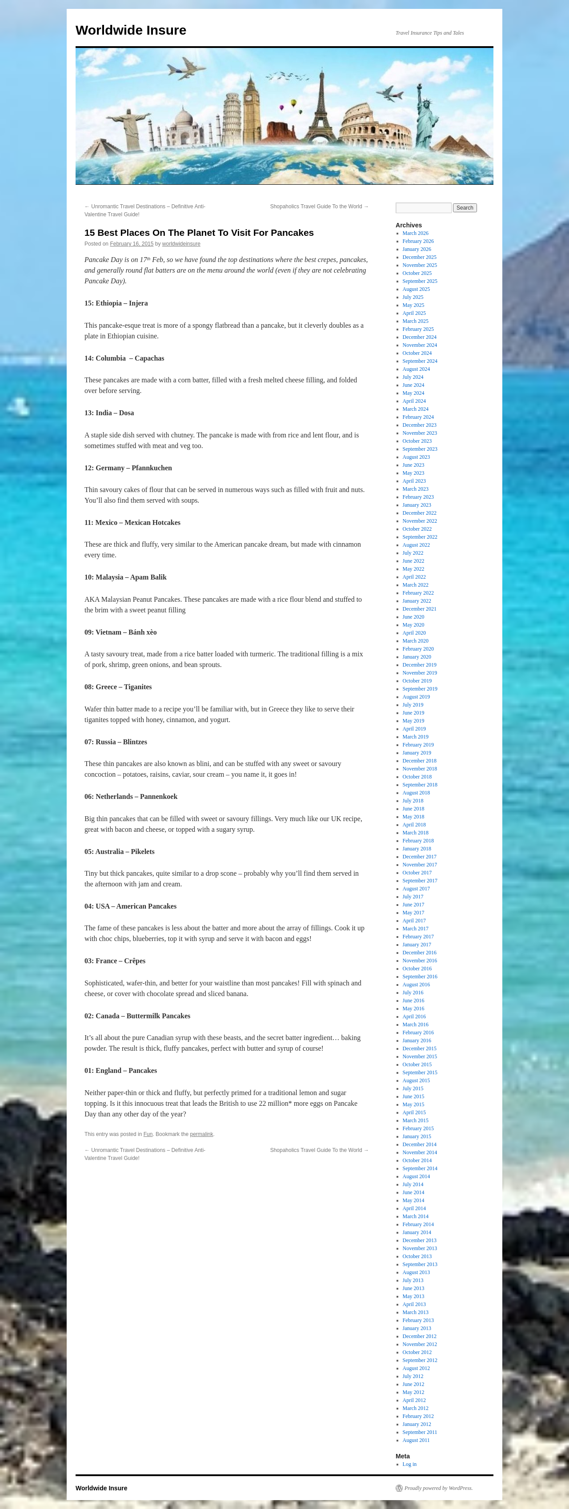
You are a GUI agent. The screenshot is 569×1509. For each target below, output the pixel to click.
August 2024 (416, 369)
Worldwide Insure (131, 30)
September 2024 (420, 361)
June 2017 (414, 904)
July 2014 (413, 1184)
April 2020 (414, 633)
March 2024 (416, 409)
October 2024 (417, 353)
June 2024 (414, 385)
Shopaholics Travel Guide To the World (319, 206)
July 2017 (413, 896)
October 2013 (417, 1256)
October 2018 (417, 777)
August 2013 (416, 1272)
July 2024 (413, 377)
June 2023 (414, 465)
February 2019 (418, 745)
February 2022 (418, 593)
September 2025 (420, 281)
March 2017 (416, 928)
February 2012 (418, 1416)
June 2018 (414, 809)
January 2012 (417, 1424)
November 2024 (420, 345)
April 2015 (414, 1112)
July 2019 (413, 705)
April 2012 (414, 1400)
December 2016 (420, 952)
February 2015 (418, 1128)
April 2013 (414, 1304)
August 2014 (416, 1176)
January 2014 (417, 1232)
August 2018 (416, 793)
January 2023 (417, 505)
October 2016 (417, 968)
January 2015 (417, 1136)
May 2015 (414, 1104)
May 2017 (414, 912)
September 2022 (420, 537)
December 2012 (420, 1336)
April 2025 (414, 313)
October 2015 (417, 1064)
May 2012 (414, 1392)
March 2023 (416, 489)
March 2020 (416, 641)
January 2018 (417, 849)
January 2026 (417, 249)
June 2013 (414, 1288)
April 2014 (414, 1208)
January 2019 (417, 753)
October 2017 (417, 873)
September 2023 (420, 449)
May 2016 (414, 1008)
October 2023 (417, 441)
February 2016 (418, 1032)
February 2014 (418, 1224)
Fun (148, 1134)
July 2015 (413, 1088)
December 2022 (420, 513)
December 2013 (420, 1240)
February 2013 (418, 1320)
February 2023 (418, 497)
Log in (410, 1464)
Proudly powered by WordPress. (439, 1488)
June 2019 (414, 713)
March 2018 (416, 833)
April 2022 (414, 577)
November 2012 (420, 1344)
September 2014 (420, 1168)
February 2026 (418, 241)
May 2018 (414, 817)
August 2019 (416, 697)
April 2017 (414, 920)
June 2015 (414, 1096)
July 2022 (413, 553)
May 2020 (414, 625)
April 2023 (414, 481)
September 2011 (420, 1432)
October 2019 (417, 681)
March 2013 (416, 1312)
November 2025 (420, 265)
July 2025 (413, 297)
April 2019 (414, 729)
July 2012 (413, 1376)
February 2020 (418, 649)
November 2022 (420, 521)
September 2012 (420, 1360)
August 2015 (416, 1080)
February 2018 (418, 841)
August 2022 (416, 545)
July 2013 (413, 1280)
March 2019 (416, 737)
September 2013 (420, 1264)
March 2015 (416, 1120)
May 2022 (414, 569)
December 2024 (420, 337)
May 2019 (414, 721)
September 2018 (420, 785)
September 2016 (420, 976)
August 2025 (416, 289)
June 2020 (414, 617)
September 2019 (420, 689)
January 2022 (417, 601)
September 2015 (420, 1072)
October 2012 (417, 1352)
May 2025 (414, 305)
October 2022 (417, 529)
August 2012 (416, 1368)
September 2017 (420, 881)
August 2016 (416, 984)
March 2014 (416, 1216)
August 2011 (416, 1440)
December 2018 (420, 761)
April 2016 (414, 1016)
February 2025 (418, 329)
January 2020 (417, 657)
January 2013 (417, 1328)
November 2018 (420, 769)
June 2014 (414, 1192)
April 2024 (414, 401)
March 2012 (416, 1408)
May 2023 (414, 473)
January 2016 (417, 1040)
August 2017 (416, 889)
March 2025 (416, 321)
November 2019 (420, 673)
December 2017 (420, 857)
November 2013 (420, 1248)
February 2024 (418, 417)
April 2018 (414, 825)
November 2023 (420, 433)
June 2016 (414, 1000)
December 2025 (420, 257)
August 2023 (416, 457)
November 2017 (420, 865)
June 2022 (414, 561)
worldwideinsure (181, 244)
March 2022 (416, 585)
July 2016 (413, 992)
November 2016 (420, 960)
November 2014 (420, 1152)
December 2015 (420, 1048)
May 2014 (414, 1200)
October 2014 (417, 1160)
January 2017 (417, 944)
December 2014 (420, 1144)
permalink (201, 1134)
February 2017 (418, 936)
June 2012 (414, 1384)
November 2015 (420, 1056)
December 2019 (420, 665)
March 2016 (416, 1024)
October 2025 (417, 273)
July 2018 (413, 801)
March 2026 (416, 233)
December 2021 (420, 609)
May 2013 (414, 1296)
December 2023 (420, 425)
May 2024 (414, 393)
